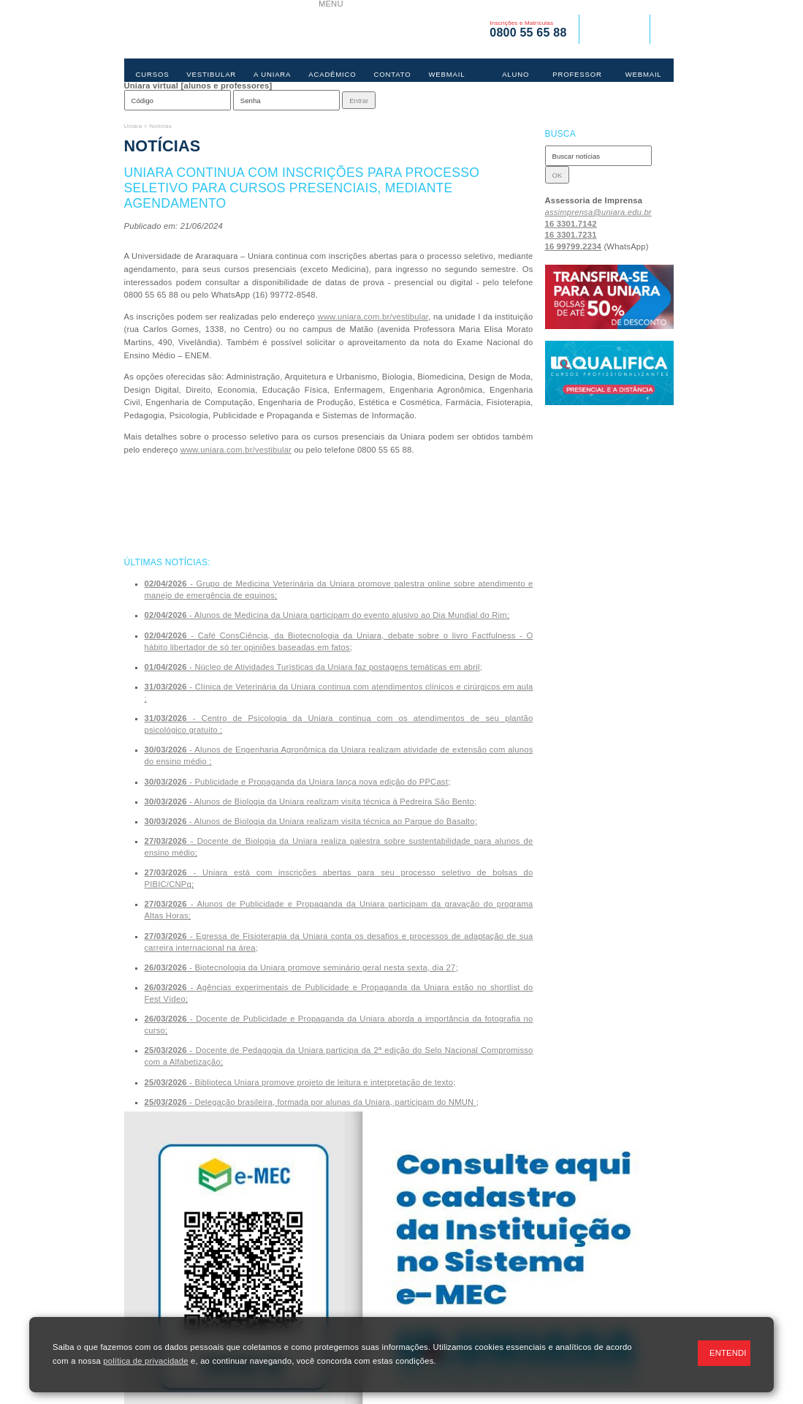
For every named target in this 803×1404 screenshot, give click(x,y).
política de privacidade (145, 1360)
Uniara (133, 126)
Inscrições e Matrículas (528, 29)
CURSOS (153, 74)
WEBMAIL (446, 74)
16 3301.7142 (571, 223)
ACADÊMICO (332, 74)
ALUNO (515, 74)
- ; (327, 615)
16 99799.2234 (573, 246)
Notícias (160, 126)
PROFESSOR (576, 74)
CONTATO (392, 74)
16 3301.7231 (571, 234)
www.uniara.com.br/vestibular (372, 316)
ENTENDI (728, 1352)
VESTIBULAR (211, 74)
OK (557, 175)
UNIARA (221, 29)
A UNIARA (272, 74)
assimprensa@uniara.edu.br (598, 212)
